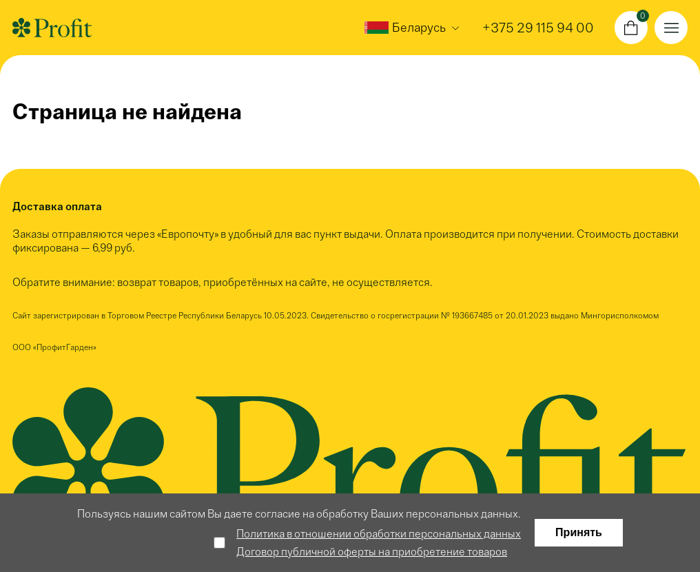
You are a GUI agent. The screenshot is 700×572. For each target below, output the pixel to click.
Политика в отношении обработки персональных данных (378, 533)
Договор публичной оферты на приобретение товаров (371, 551)
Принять (578, 532)
